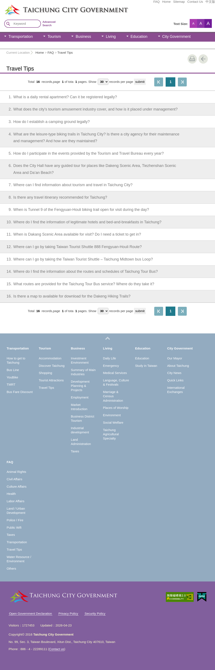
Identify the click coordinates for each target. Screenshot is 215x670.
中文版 (178, 3)
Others (11, 568)
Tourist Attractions (51, 380)
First (158, 82)
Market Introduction (79, 407)
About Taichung (178, 365)
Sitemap (147, 3)
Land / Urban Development (16, 510)
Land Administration (81, 442)
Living (111, 36)
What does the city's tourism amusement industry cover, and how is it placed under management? (90, 109)
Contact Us (163, 3)
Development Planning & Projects (80, 386)
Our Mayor (174, 358)
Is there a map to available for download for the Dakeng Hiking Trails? (67, 296)
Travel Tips (65, 52)
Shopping (45, 373)
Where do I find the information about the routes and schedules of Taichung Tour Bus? (80, 271)
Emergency (111, 365)
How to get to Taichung (16, 360)
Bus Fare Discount (19, 392)
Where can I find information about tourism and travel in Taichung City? (68, 184)
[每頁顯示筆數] (103, 82)
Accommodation (50, 358)
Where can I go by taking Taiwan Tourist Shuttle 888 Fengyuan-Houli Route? (72, 246)
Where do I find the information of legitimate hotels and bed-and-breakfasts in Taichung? (82, 222)
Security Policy (95, 613)
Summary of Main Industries (83, 372)
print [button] (192, 59)
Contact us (56, 649)
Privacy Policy (68, 613)
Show (92, 81)
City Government (176, 36)
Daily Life (109, 358)
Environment (112, 415)
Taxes (75, 451)
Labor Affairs (15, 501)
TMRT (11, 384)
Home (135, 3)
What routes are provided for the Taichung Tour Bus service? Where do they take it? (78, 284)
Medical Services (115, 373)
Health (11, 493)
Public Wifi (14, 527)
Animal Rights (16, 472)
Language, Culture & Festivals (116, 382)
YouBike (12, 377)
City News (174, 373)
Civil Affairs (14, 479)
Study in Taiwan (146, 365)
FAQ (125, 3)
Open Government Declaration (30, 613)
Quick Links (175, 380)
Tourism (54, 36)
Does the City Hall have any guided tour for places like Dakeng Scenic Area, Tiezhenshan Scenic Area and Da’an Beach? (89, 168)
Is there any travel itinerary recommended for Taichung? (55, 197)
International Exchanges (176, 390)
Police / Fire (15, 520)
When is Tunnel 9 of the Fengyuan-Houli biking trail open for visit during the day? (76, 209)
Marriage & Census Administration (113, 396)
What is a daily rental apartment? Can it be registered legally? (60, 97)
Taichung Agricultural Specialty (111, 434)
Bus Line (13, 370)
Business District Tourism (82, 418)
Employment (79, 397)
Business (83, 36)
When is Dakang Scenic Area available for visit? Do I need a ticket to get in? (72, 234)
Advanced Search (48, 23)
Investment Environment (80, 360)
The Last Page (182, 82)
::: (1, 6)
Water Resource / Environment (19, 559)
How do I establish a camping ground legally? (46, 121)
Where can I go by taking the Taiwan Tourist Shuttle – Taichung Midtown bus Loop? (78, 259)
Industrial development (80, 430)
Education (139, 36)
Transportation (20, 36)
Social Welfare (113, 422)
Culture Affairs (16, 486)
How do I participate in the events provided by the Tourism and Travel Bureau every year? (83, 153)
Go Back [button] (203, 59)
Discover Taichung (52, 365)
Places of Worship (115, 407)
